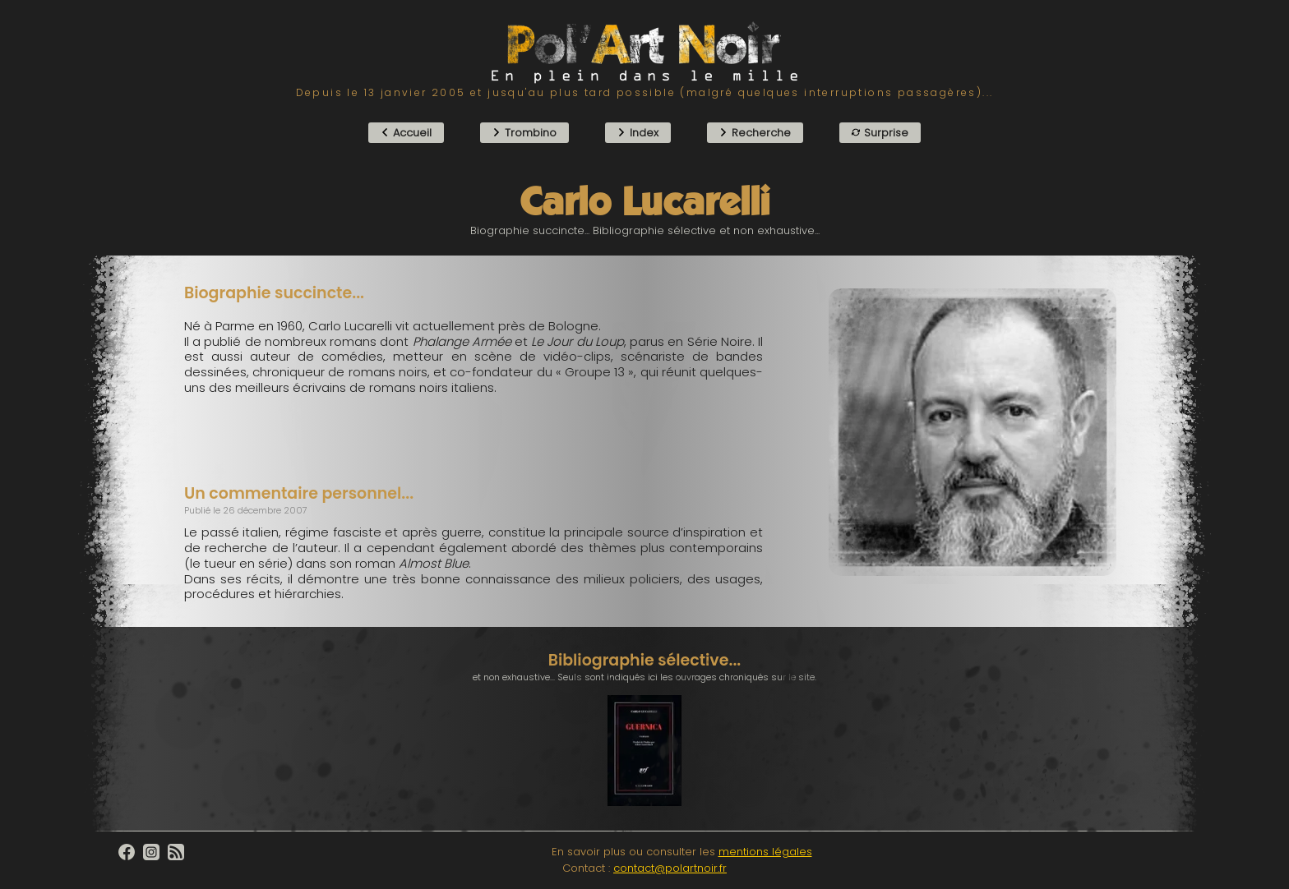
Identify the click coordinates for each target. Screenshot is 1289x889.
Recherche (755, 132)
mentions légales (765, 851)
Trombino (524, 132)
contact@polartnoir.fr (670, 868)
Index (637, 132)
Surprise (880, 132)
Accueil (406, 132)
